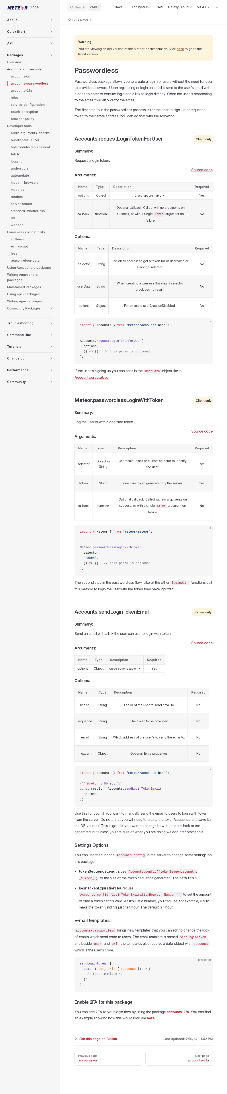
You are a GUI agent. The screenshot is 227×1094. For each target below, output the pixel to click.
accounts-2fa (178, 1012)
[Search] (84, 7)
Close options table (150, 196)
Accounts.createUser (92, 377)
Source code (202, 170)
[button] (51, 19)
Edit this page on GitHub (95, 1039)
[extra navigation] (218, 7)
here (180, 49)
